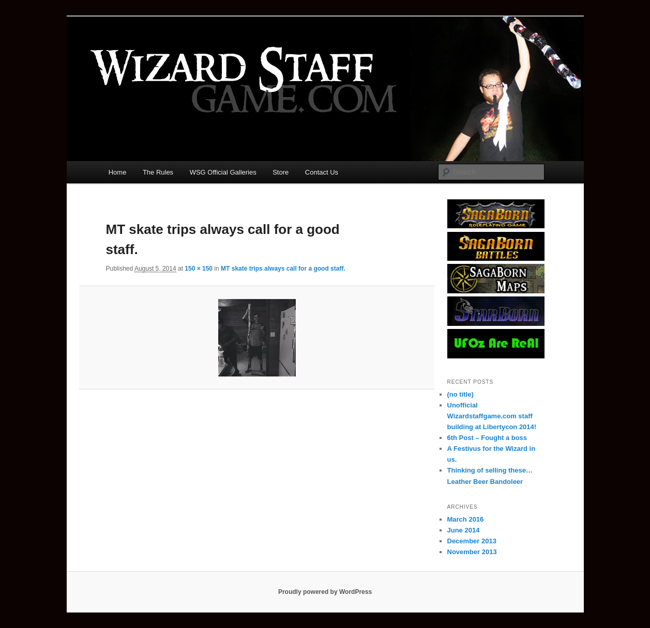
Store (281, 172)
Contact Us (321, 172)
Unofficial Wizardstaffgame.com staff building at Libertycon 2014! (492, 416)
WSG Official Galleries (223, 172)
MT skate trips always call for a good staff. (283, 268)
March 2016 (465, 519)
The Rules (158, 172)
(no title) (460, 394)
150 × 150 (199, 268)
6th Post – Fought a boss (487, 438)
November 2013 (472, 552)
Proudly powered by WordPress (325, 591)
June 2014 (463, 530)
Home (118, 172)
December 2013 (471, 541)
